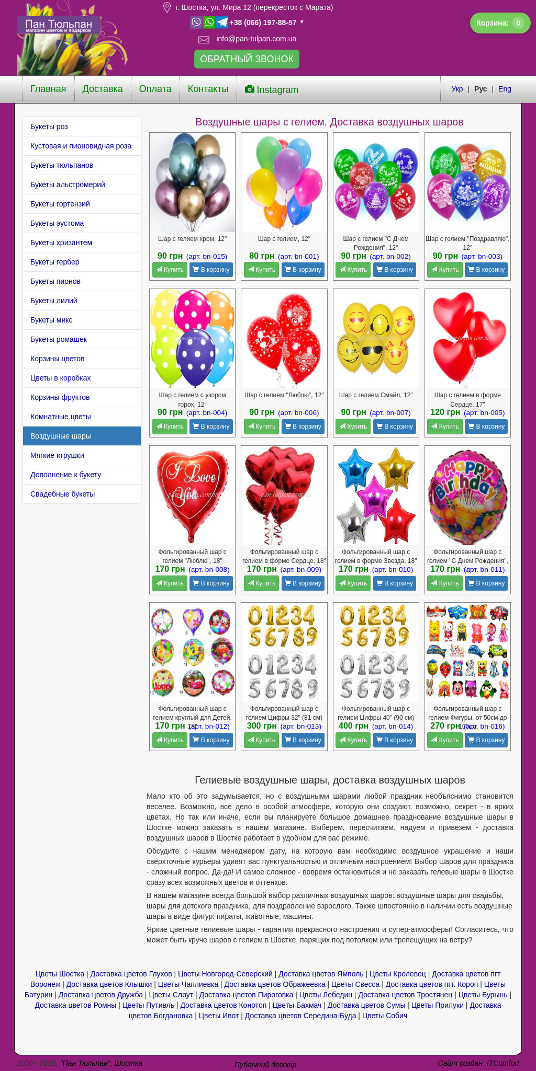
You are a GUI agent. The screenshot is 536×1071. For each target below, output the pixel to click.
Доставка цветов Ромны (75, 1005)
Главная (48, 89)
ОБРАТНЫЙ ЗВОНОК (247, 59)
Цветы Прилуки (437, 1005)
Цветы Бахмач (297, 1005)
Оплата (155, 89)
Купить (170, 269)
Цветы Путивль (148, 1005)
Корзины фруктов (60, 397)
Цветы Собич (384, 1015)
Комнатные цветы (60, 416)
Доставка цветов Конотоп (223, 1005)
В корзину (211, 269)
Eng (504, 89)
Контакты (208, 89)
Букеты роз (49, 126)
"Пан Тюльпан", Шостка (101, 1063)
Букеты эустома (57, 223)
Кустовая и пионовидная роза (80, 146)
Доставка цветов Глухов (131, 974)
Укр (457, 89)
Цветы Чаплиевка (188, 984)
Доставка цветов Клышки (109, 984)
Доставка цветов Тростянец (405, 995)
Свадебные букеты (62, 494)
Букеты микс (51, 320)
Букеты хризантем (61, 242)
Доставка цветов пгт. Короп (432, 984)
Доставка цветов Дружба (101, 995)
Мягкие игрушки (57, 455)
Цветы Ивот (219, 1015)
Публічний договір (265, 1065)
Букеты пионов (55, 281)
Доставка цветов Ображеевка (275, 984)
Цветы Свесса (355, 984)
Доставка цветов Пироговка (246, 995)
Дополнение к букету (65, 474)
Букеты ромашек (58, 339)
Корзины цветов (57, 358)
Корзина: (500, 23)
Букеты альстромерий (67, 184)
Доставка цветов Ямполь (320, 974)
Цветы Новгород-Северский (225, 974)
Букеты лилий (53, 300)
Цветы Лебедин (325, 995)
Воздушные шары (60, 436)
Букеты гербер (55, 262)
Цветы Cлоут (171, 995)
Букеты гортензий (60, 204)
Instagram (272, 89)
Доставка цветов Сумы (367, 1005)
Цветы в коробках (60, 378)
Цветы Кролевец (398, 974)
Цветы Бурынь (483, 995)
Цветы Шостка (60, 974)
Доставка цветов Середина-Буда (300, 1015)
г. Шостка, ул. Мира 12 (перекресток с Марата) (254, 7)
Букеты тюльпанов (61, 165)
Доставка (103, 89)
